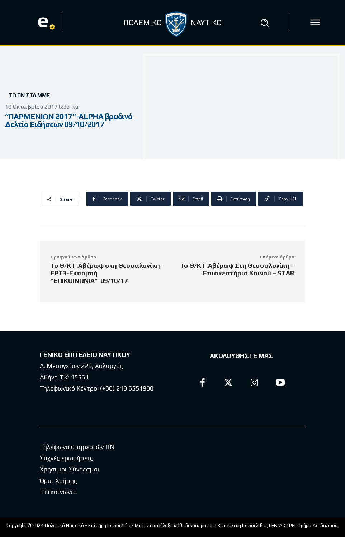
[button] (264, 22)
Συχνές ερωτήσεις (66, 458)
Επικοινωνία (58, 491)
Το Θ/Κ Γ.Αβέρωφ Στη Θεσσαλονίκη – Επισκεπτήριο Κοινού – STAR (237, 269)
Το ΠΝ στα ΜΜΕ (29, 95)
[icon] (315, 23)
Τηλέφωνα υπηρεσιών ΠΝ (77, 447)
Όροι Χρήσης (58, 480)
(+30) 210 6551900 (126, 388)
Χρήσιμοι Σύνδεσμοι (70, 469)
